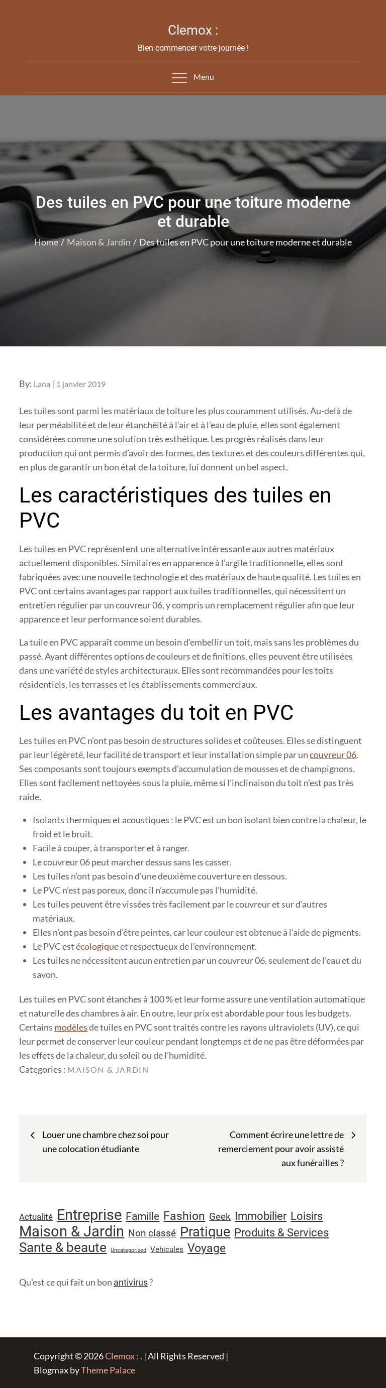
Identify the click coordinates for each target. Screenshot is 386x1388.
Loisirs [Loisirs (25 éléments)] (307, 1216)
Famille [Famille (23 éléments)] (142, 1216)
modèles (70, 1027)
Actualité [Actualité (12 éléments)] (36, 1217)
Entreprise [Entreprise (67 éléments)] (89, 1215)
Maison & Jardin (108, 1069)
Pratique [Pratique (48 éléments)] (205, 1232)
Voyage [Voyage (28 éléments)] (206, 1248)
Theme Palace (108, 1369)
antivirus (131, 1282)
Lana (42, 384)
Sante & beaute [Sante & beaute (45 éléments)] (63, 1247)
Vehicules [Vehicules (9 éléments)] (166, 1249)
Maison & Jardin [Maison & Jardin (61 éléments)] (71, 1231)
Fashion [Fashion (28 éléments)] (184, 1216)
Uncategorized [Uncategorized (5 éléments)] (128, 1250)
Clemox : (193, 30)
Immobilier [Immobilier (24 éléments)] (260, 1216)
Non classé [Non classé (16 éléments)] (152, 1233)
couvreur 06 (333, 754)
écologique (97, 946)
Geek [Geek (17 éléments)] (220, 1216)
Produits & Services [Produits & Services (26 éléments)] (281, 1232)
